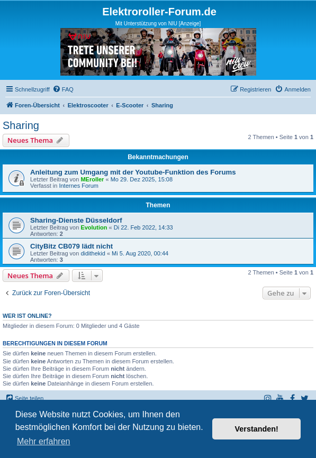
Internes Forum (78, 185)
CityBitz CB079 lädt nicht (71, 246)
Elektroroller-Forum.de (159, 11)
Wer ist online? (27, 316)
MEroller (92, 179)
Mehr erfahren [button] (43, 441)
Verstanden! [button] (256, 429)
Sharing (21, 125)
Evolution (93, 227)
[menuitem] (63, 89)
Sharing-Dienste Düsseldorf (76, 220)
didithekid (92, 253)
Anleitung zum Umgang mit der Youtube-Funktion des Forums (133, 172)
